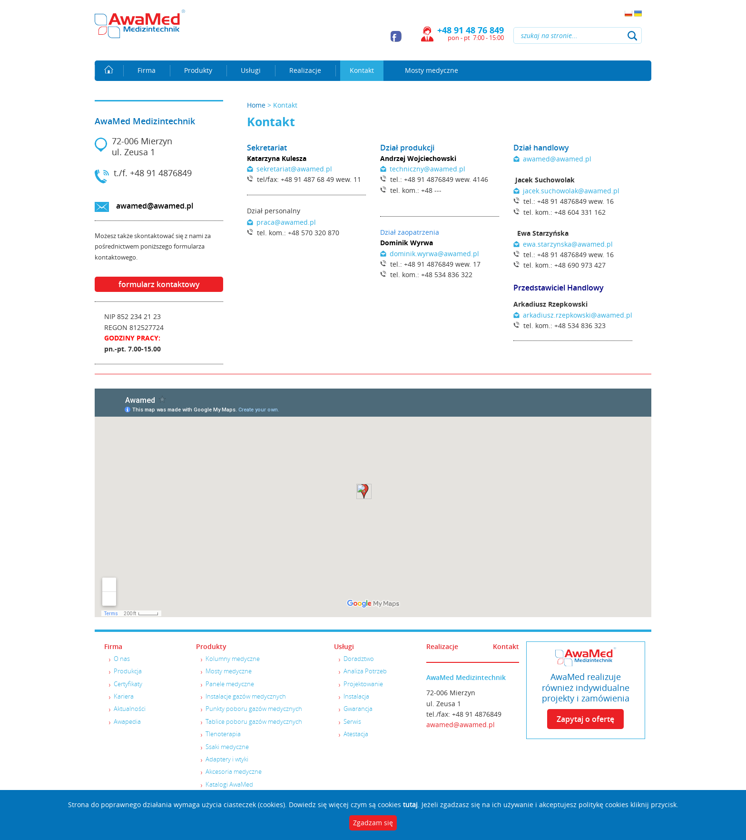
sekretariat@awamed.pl (294, 168)
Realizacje (305, 70)
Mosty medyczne (431, 70)
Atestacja (356, 734)
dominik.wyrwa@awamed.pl (434, 253)
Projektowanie (363, 684)
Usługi (251, 70)
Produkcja (128, 671)
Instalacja (356, 696)
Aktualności (130, 708)
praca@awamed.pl (286, 222)
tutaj (410, 804)
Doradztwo (359, 658)
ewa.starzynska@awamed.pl (568, 244)
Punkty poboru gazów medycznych (254, 708)
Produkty (198, 70)
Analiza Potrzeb (365, 671)
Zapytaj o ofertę (585, 719)
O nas (122, 658)
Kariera (124, 696)
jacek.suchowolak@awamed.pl (571, 190)
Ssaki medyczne (227, 746)
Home (108, 70)
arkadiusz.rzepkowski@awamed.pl (577, 315)
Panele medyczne (230, 684)
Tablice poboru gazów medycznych (254, 721)
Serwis (352, 721)
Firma (146, 70)
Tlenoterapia (223, 734)
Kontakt (362, 70)
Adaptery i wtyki (227, 759)
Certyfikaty (128, 684)
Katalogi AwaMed (229, 784)
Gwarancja (358, 708)
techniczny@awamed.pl (427, 168)
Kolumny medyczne (233, 658)
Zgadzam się (373, 822)
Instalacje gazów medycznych (246, 696)
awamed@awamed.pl (154, 205)
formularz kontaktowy (159, 284)
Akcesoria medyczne (234, 771)
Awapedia (127, 721)
